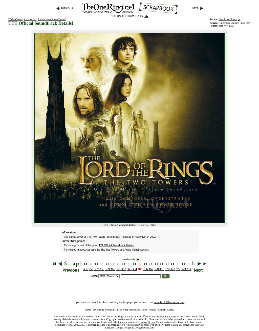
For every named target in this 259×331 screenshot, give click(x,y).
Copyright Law (147, 322)
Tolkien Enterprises (167, 316)
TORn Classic (15, 19)
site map (134, 309)
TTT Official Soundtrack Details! (117, 245)
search (143, 309)
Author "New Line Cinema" (52, 19)
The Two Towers (110, 249)
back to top (122, 309)
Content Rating (166, 309)
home (88, 309)
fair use (122, 322)
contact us (110, 309)
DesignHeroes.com (144, 327)
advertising (98, 309)
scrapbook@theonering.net (169, 302)
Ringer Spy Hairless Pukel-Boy (235, 22)
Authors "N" (30, 19)
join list (152, 309)
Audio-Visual (131, 249)
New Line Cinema (228, 19)
